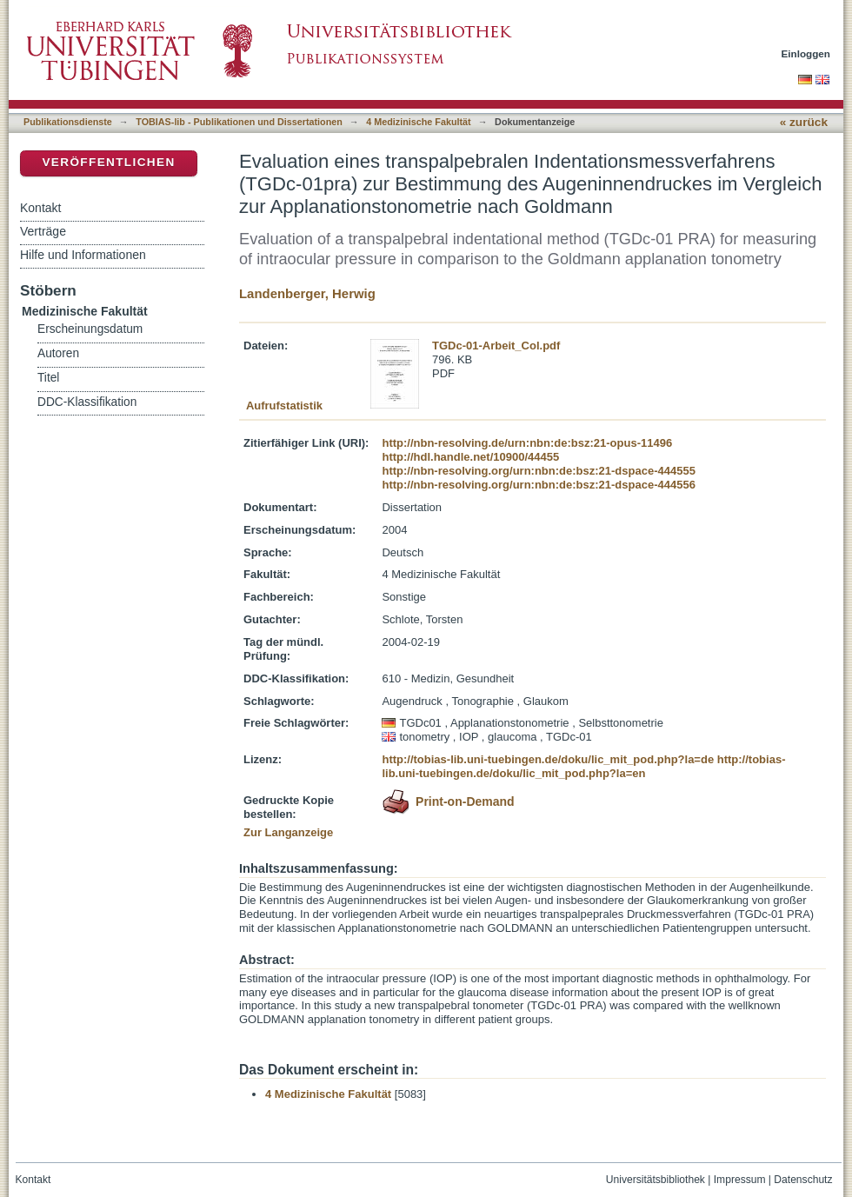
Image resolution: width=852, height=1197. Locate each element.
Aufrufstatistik (284, 405)
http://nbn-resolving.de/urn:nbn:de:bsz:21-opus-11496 (527, 442)
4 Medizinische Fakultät (418, 121)
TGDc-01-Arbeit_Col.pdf (496, 345)
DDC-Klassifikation (86, 402)
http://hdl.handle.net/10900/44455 (470, 456)
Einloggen (806, 53)
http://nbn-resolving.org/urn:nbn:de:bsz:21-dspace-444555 (538, 470)
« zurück (804, 122)
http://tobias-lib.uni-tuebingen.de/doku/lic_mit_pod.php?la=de (548, 759)
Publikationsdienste (67, 121)
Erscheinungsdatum (90, 329)
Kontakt (40, 208)
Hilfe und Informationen (83, 255)
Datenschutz (803, 1180)
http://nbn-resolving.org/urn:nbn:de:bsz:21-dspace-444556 (538, 484)
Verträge (43, 231)
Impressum (740, 1180)
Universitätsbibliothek (655, 1180)
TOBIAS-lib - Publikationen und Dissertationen (239, 121)
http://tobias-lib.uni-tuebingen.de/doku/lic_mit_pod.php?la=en (583, 766)
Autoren (58, 353)
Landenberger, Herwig (307, 293)
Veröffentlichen (108, 162)
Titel (48, 377)
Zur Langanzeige (288, 832)
